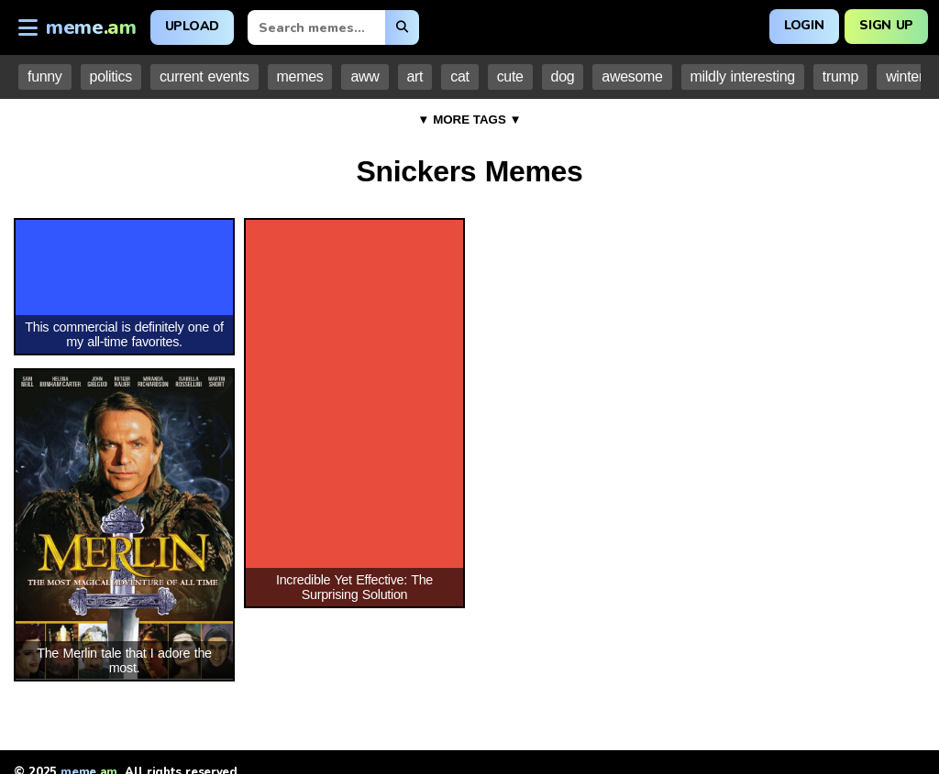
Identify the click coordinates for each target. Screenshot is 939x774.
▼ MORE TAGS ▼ (469, 119)
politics (111, 76)
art (415, 76)
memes (300, 76)
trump (840, 76)
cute (510, 76)
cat (459, 76)
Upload (192, 26)
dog (563, 76)
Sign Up (886, 25)
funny (45, 76)
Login (803, 25)
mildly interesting (742, 76)
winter (904, 76)
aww (364, 76)
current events (204, 76)
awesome (632, 76)
